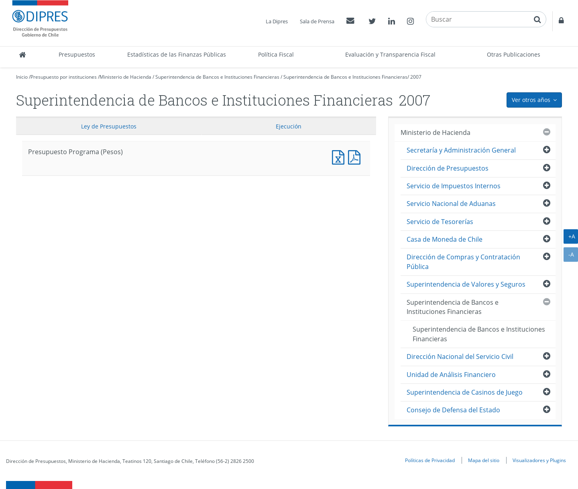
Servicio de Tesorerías (440, 221)
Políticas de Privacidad (430, 460)
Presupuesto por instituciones (64, 76)
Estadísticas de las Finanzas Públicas (176, 54)
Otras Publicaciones (513, 54)
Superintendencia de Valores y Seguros (466, 284)
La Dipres (277, 21)
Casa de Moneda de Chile (444, 239)
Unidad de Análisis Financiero (451, 374)
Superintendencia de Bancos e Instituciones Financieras (217, 76)
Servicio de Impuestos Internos (454, 185)
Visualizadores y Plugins (539, 460)
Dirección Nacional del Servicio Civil (460, 356)
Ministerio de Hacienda (125, 76)
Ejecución (288, 126)
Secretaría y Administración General (461, 150)
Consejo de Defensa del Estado (453, 409)
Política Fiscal (276, 54)
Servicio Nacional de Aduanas (451, 203)
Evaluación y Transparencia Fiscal (390, 54)
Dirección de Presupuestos (447, 168)
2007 (415, 76)
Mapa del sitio (483, 460)
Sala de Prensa (317, 21)
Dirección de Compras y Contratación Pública (463, 262)
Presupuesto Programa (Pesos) (340, 156)
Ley (108, 126)
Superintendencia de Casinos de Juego (465, 392)
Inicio (22, 76)
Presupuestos (77, 54)
